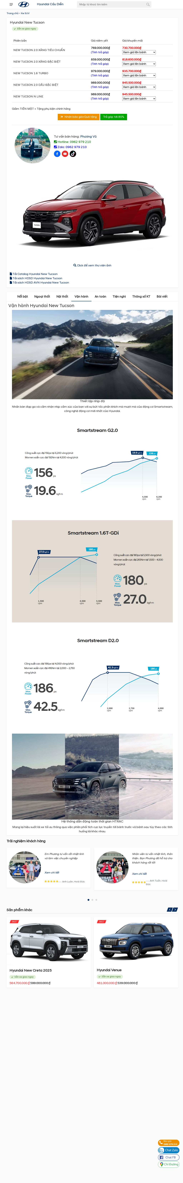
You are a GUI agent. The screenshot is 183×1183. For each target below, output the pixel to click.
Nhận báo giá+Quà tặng (79, 117)
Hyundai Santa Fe (24, 971)
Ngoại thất (42, 297)
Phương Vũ (88, 137)
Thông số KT (141, 297)
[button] (88, 900)
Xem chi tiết (51, 873)
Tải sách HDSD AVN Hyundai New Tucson (39, 283)
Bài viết (162, 297)
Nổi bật (22, 297)
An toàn (100, 297)
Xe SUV (25, 13)
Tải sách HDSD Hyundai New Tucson (36, 279)
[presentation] (11, 4)
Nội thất (62, 297)
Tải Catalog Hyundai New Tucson (34, 274)
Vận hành (81, 297)
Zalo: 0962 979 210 (70, 148)
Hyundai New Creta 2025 (118, 971)
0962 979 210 (170, 1144)
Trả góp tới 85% (113, 117)
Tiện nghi (119, 297)
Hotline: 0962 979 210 (72, 142)
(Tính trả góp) (100, 52)
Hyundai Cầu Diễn (50, 4)
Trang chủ (12, 13)
